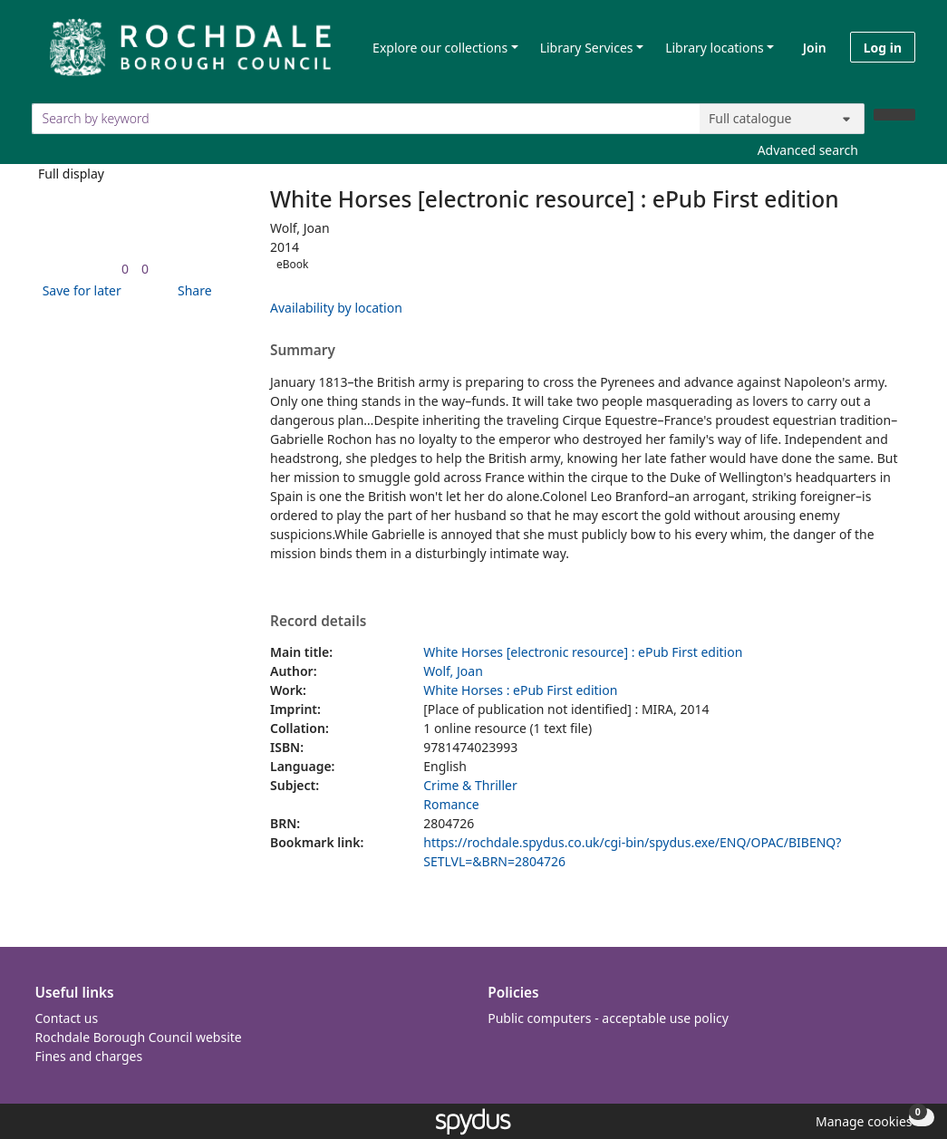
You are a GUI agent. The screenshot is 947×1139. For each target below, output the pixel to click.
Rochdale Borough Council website (138, 1037)
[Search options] (782, 118)
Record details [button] (318, 621)
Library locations (714, 47)
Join (814, 47)
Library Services (586, 47)
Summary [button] (302, 351)
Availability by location (336, 307)
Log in (883, 47)
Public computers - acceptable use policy (608, 1018)
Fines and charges (89, 1056)
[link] (125, 268)
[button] (78, 290)
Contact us (67, 1018)
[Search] (894, 115)
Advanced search (808, 150)
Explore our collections (439, 47)
